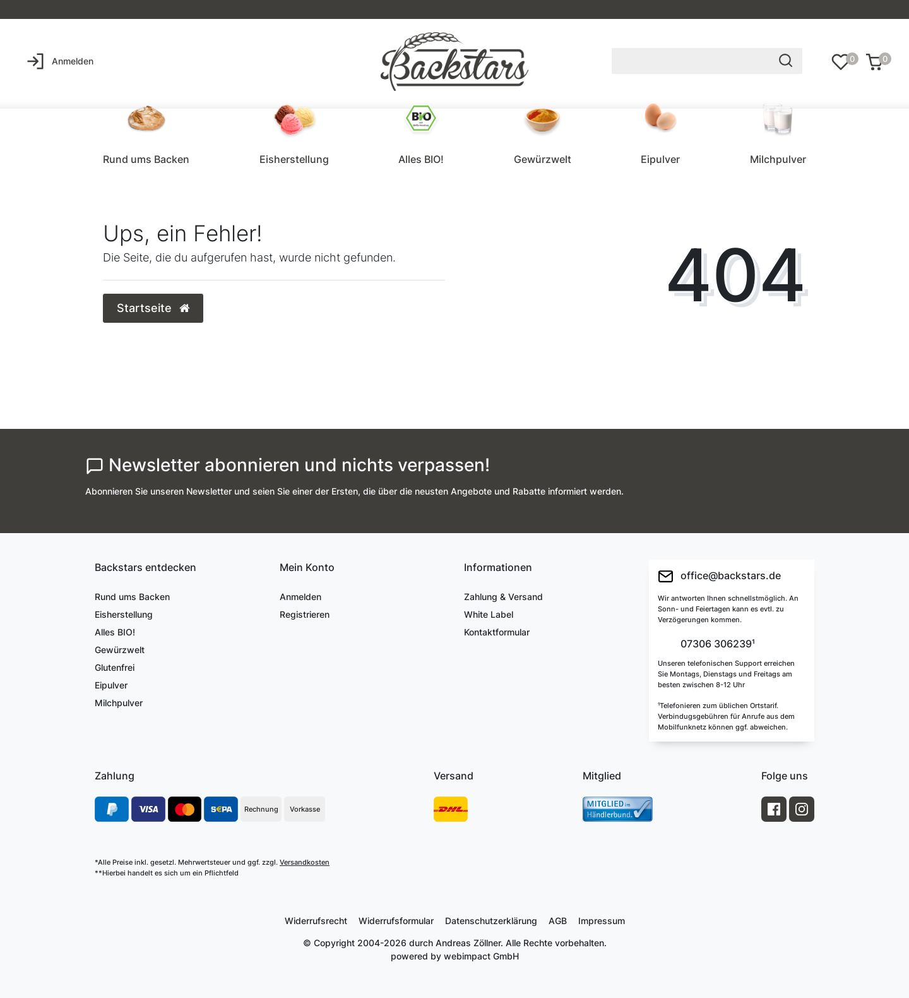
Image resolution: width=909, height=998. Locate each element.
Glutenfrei (114, 667)
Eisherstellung (294, 159)
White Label (488, 614)
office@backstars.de (719, 576)
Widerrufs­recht (316, 920)
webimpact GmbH (481, 956)
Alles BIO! (421, 159)
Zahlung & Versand (503, 596)
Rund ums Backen (146, 159)
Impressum (601, 920)
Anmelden (300, 596)
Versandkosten (305, 862)
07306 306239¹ (716, 644)
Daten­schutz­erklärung (491, 920)
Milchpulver (778, 159)
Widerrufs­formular (396, 920)
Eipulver (660, 159)
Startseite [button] (153, 308)
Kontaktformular (497, 632)
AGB (558, 920)
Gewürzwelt (542, 159)
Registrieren (305, 614)
